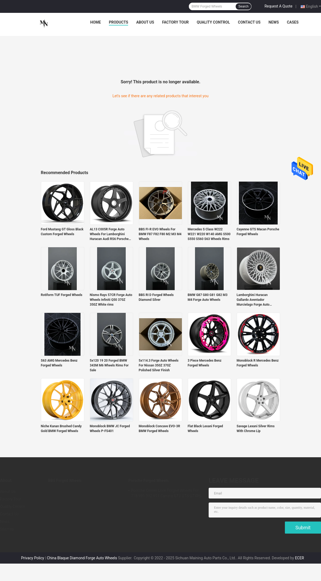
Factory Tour (175, 22)
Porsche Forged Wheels (148, 480)
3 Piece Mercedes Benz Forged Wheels (204, 363)
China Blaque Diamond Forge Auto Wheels (82, 558)
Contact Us (249, 22)
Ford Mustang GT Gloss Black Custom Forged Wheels (62, 231)
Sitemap (7, 529)
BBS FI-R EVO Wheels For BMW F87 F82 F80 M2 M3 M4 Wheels (160, 234)
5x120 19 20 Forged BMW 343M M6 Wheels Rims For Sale (109, 365)
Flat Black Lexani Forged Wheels (205, 428)
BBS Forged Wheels (65, 480)
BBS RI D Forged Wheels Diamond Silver (156, 297)
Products (118, 22)
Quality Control (213, 22)
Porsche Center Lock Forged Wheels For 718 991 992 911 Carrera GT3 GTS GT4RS (166, 493)
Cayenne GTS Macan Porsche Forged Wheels (258, 231)
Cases (293, 22)
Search (243, 6)
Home (95, 22)
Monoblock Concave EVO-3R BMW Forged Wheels (159, 428)
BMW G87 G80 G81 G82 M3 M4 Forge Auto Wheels (208, 297)
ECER (299, 558)
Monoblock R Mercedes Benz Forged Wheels (258, 363)
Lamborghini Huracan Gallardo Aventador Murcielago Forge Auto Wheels (253, 300)
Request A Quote (278, 6)
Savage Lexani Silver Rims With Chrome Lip (256, 428)
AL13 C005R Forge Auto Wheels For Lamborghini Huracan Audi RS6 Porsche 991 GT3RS (109, 234)
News (274, 22)
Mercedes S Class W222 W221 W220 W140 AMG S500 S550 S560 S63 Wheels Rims (209, 234)
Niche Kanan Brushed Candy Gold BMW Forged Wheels (61, 428)
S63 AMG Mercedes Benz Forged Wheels (59, 363)
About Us (145, 22)
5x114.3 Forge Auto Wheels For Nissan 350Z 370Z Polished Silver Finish (159, 365)
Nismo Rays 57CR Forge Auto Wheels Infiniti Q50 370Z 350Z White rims (111, 299)
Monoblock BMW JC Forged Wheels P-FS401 (110, 428)
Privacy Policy (32, 558)
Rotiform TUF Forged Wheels (61, 295)
